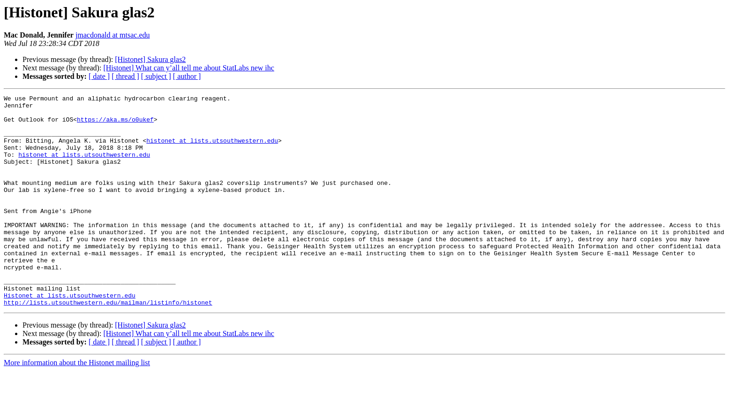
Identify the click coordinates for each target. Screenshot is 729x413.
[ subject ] (156, 76)
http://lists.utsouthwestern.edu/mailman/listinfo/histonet (108, 344)
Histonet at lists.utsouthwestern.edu (69, 336)
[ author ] (187, 76)
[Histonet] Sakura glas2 (150, 59)
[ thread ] (125, 76)
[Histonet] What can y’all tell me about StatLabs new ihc (188, 68)
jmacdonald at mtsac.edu (112, 35)
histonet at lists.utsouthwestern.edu (212, 150)
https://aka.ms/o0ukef (115, 125)
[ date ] (99, 76)
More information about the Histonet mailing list (77, 405)
